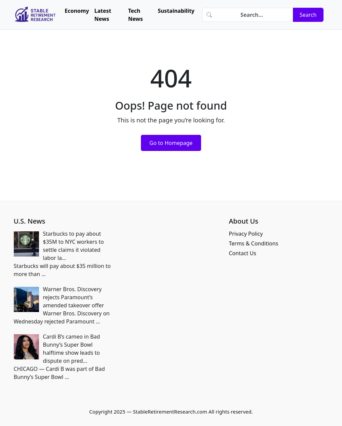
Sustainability (176, 10)
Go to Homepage (170, 143)
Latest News (102, 15)
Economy (77, 10)
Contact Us (242, 253)
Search (308, 14)
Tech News (135, 15)
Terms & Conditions (253, 243)
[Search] (254, 15)
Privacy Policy (246, 233)
